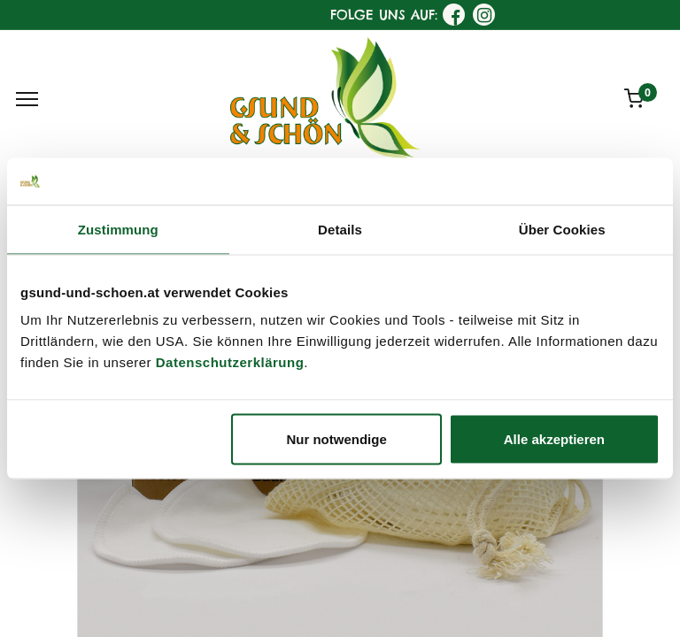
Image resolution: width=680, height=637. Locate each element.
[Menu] (27, 99)
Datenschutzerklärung (230, 362)
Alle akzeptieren (554, 439)
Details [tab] (340, 228)
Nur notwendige (336, 439)
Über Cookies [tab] (562, 228)
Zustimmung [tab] (118, 228)
